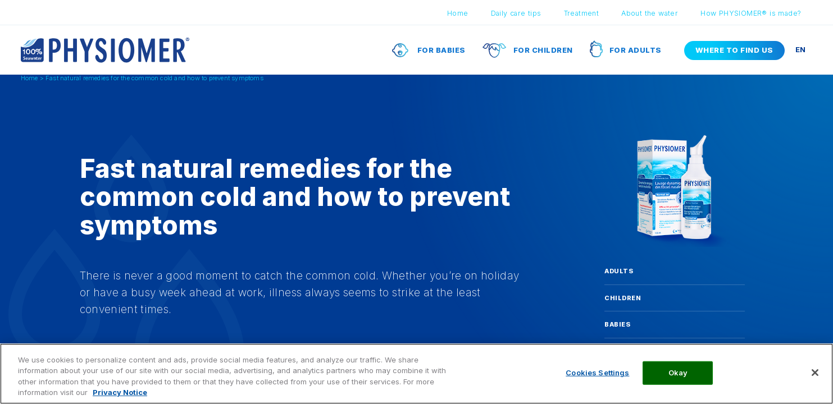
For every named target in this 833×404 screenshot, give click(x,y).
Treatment (581, 13)
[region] (416, 373)
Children (622, 298)
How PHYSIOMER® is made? (750, 13)
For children (543, 49)
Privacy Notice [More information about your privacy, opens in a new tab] (120, 392)
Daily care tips (516, 13)
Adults (618, 271)
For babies (441, 49)
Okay (678, 372)
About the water (649, 13)
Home (457, 13)
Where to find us (734, 49)
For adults (635, 49)
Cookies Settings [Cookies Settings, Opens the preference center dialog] (597, 372)
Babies (617, 324)
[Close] (815, 372)
